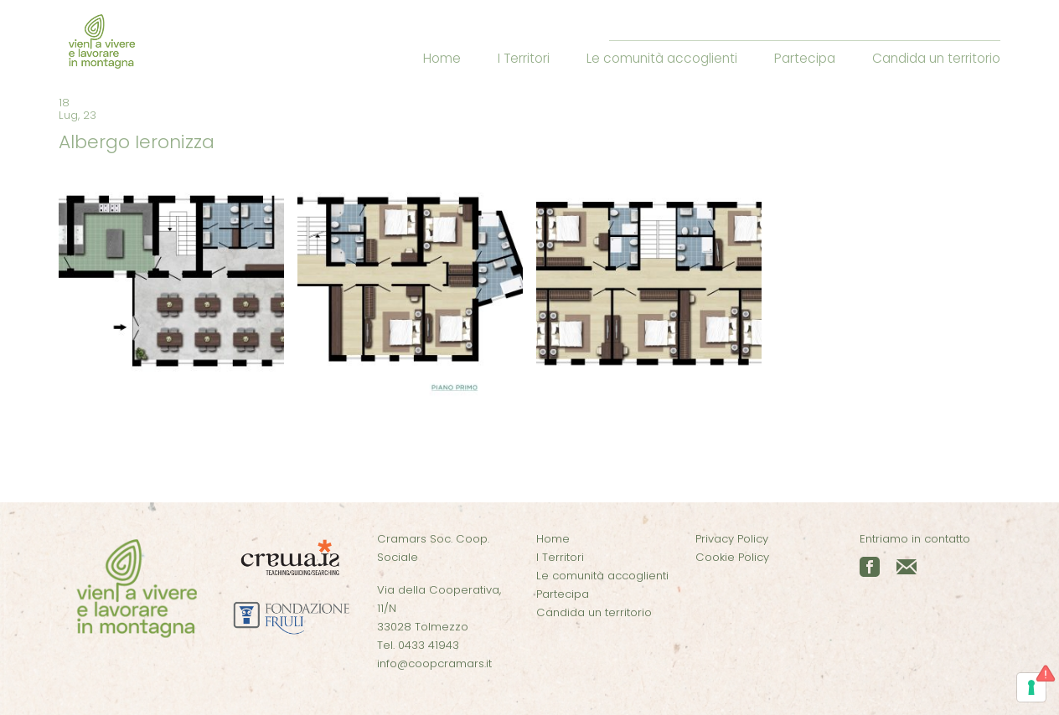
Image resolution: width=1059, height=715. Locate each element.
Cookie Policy (732, 557)
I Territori (524, 58)
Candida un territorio (936, 58)
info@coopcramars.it (434, 663)
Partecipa (804, 58)
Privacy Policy (731, 539)
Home (442, 58)
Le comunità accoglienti (661, 58)
